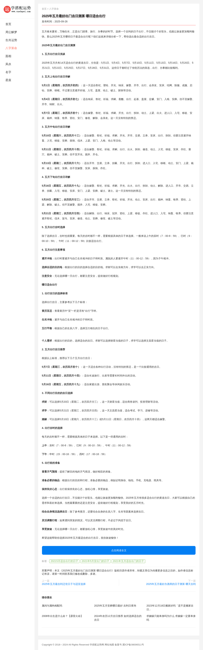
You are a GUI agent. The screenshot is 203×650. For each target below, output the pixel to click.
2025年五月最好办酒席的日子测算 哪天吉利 (171, 584)
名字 (8, 72)
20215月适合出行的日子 (64, 561)
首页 (8, 24)
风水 (8, 64)
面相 (8, 56)
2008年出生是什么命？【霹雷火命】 (62, 616)
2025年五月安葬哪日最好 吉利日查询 (115, 605)
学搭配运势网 (97, 644)
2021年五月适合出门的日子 (128, 561)
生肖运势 (11, 40)
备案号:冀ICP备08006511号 (129, 644)
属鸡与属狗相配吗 (52, 605)
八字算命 (11, 48)
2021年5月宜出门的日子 (95, 561)
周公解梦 (11, 32)
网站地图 (109, 644)
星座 (8, 80)
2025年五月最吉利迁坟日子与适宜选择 (64, 584)
